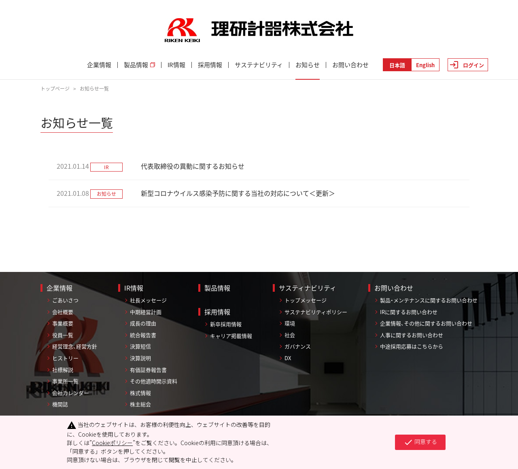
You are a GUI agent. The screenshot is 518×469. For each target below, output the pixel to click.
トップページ (55, 88)
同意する (420, 442)
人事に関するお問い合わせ (411, 335)
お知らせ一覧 (94, 88)
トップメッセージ (305, 300)
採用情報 (210, 65)
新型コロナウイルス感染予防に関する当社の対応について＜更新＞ (238, 193)
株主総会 (140, 404)
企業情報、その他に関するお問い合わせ (426, 323)
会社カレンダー (70, 393)
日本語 (397, 65)
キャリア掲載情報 (231, 336)
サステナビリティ (259, 65)
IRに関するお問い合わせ (408, 312)
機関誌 (60, 404)
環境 (289, 323)
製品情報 (139, 65)
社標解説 (62, 370)
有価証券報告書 (148, 370)
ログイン (473, 65)
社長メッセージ (148, 300)
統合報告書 (143, 335)
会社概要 (62, 312)
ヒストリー (65, 358)
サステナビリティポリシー (315, 312)
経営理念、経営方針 (74, 346)
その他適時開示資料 (153, 381)
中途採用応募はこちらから (411, 346)
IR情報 (176, 65)
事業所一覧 (65, 381)
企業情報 (99, 65)
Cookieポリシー (112, 443)
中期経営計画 (145, 312)
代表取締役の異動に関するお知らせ (192, 166)
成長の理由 (143, 323)
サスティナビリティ (307, 288)
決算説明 (140, 358)
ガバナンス (297, 346)
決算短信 (140, 346)
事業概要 (62, 323)
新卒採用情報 (226, 324)
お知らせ (307, 65)
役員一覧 (62, 335)
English (425, 65)
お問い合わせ (350, 65)
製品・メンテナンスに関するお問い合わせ (429, 300)
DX (287, 358)
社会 (289, 335)
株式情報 (140, 393)
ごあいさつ (65, 300)
